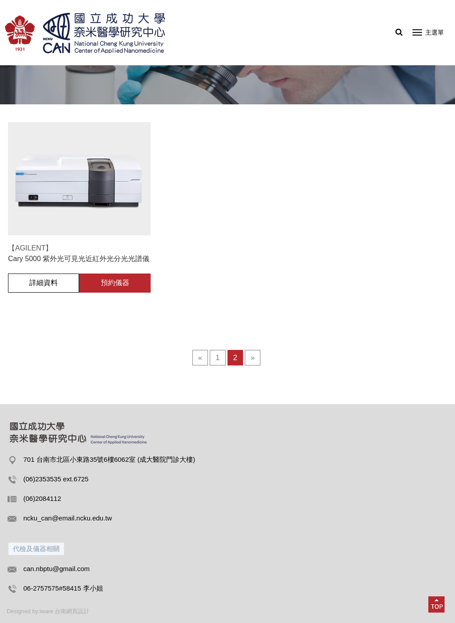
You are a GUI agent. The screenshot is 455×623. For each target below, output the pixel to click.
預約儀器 (115, 282)
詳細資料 (43, 282)
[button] (436, 604)
